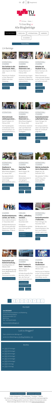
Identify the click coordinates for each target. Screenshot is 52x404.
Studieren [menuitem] (26, 38)
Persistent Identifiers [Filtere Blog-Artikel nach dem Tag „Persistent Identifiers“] (23, 235)
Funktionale (26, 396)
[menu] (25, 44)
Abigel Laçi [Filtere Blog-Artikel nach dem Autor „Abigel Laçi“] (38, 171)
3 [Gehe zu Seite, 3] (17, 301)
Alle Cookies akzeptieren (18, 394)
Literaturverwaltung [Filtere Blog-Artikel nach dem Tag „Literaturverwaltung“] (9, 278)
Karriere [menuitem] (44, 33)
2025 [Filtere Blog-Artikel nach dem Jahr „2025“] (5, 348)
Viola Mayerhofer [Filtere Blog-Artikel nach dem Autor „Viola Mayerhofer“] (7, 265)
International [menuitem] (33, 33)
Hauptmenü (32, 2)
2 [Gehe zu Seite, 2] (13, 301)
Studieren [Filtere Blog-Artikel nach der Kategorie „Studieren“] (5, 64)
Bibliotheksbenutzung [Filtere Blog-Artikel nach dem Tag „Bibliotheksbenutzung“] (42, 280)
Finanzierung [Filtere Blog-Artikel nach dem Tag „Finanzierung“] (40, 88)
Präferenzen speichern (34, 394)
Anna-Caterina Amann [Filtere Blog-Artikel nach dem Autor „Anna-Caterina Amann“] (9, 220)
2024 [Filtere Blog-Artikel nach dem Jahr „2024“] (5, 351)
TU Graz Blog (26, 24)
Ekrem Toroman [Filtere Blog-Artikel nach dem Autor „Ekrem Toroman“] (40, 71)
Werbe (40, 396)
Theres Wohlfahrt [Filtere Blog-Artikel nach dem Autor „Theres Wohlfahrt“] (40, 267)
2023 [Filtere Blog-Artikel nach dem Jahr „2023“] (5, 354)
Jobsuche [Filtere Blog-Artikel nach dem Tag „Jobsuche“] (39, 84)
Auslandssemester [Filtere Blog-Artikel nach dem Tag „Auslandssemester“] (41, 138)
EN (20, 2)
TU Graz (23, 21)
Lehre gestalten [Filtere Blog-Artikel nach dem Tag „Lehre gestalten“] (7, 135)
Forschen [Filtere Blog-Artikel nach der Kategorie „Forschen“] (22, 213)
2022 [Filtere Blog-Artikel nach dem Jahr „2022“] (5, 356)
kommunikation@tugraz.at (11, 323)
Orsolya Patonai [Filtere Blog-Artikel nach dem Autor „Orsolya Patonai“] (23, 71)
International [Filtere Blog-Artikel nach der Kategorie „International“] (7, 62)
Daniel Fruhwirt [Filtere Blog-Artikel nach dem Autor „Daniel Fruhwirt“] (6, 121)
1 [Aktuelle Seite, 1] (9, 301)
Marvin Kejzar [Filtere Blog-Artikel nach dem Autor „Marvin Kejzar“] (23, 171)
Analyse (34, 396)
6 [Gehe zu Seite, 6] (30, 301)
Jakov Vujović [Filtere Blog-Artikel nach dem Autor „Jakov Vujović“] (6, 71)
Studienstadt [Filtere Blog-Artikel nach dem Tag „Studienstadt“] (40, 185)
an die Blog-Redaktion (24, 337)
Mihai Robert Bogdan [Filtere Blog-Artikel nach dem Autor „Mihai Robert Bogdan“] (25, 121)
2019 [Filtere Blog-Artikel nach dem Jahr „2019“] (5, 364)
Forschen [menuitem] (21, 33)
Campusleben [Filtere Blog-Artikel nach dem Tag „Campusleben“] (40, 135)
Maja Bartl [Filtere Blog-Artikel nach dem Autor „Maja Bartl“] (22, 220)
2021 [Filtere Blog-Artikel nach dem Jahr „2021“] (5, 359)
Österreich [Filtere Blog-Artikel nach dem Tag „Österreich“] (6, 88)
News (29, 21)
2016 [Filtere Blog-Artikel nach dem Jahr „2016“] (5, 366)
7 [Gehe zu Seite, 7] (34, 301)
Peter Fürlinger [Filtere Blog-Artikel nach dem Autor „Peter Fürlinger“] (39, 121)
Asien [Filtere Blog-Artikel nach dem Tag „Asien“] (37, 141)
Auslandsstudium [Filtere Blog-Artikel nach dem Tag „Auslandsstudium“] (8, 84)
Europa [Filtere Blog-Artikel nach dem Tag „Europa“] (28, 192)
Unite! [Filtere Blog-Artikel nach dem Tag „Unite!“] (5, 138)
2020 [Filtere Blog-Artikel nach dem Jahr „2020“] (5, 361)
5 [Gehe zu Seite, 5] (26, 301)
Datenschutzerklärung (38, 402)
